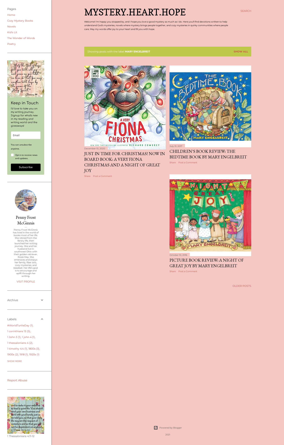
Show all (241, 51)
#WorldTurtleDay (20, 325)
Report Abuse (17, 380)
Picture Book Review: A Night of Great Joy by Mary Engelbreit (207, 262)
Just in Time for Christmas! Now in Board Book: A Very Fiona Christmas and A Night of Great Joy (124, 162)
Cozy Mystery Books (20, 20)
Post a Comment (102, 176)
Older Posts (242, 286)
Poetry (11, 44)
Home (11, 15)
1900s (12, 354)
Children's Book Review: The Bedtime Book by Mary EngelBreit (208, 154)
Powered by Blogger (168, 428)
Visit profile (26, 281)
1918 (24, 354)
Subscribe (26, 167)
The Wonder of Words (21, 38)
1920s (34, 354)
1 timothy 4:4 (17, 348)
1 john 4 (28, 337)
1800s (33, 348)
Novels (11, 26)
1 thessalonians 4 (19, 342)
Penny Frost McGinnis (26, 220)
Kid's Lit (12, 32)
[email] (26, 135)
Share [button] (87, 176)
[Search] (246, 11)
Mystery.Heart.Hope (135, 12)
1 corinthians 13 (18, 331)
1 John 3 (14, 337)
